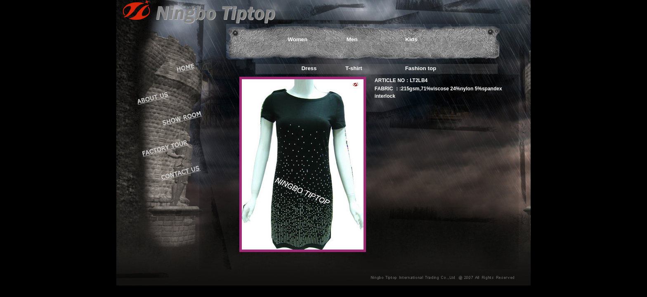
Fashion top (421, 68)
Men (352, 39)
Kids (411, 39)
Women (297, 39)
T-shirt (353, 68)
